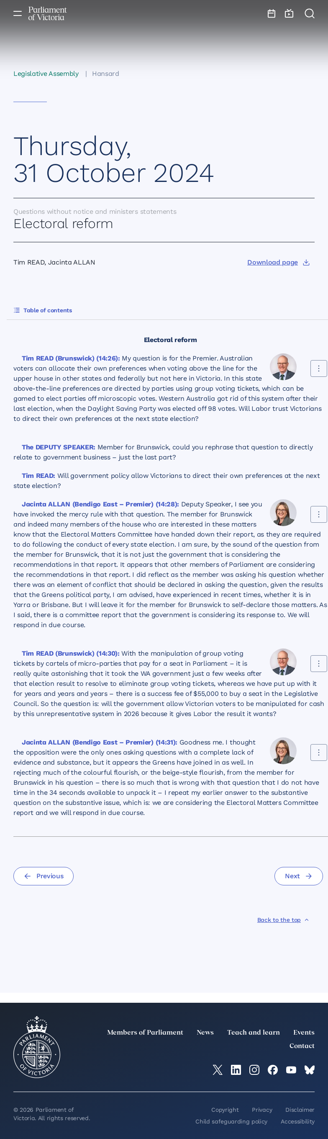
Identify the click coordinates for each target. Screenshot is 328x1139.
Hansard (105, 74)
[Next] (298, 876)
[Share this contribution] (318, 368)
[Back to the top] (283, 920)
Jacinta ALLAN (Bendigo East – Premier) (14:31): (99, 742)
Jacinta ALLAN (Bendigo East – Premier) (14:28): (100, 504)
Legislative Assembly (46, 74)
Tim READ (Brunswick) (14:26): (71, 358)
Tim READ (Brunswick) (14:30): (71, 653)
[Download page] (278, 262)
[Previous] (43, 876)
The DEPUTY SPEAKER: (58, 447)
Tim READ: (38, 476)
